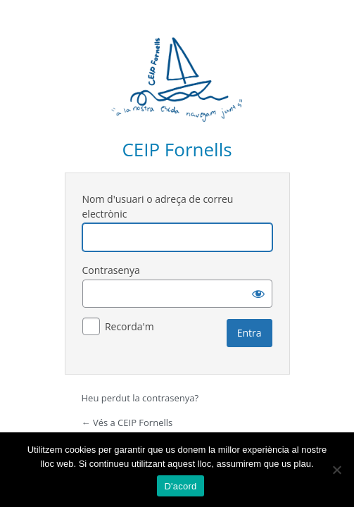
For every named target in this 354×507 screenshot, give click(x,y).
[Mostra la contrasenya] (258, 294)
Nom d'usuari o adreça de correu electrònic (158, 206)
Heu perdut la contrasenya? (140, 398)
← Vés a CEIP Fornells (127, 422)
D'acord (180, 486)
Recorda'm (129, 326)
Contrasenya (111, 270)
